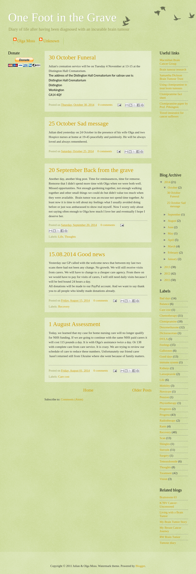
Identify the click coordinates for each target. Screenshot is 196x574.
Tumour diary (168, 542)
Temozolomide (168, 461)
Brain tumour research (173, 69)
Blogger (140, 566)
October (173, 187)
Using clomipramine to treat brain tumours (173, 86)
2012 (167, 273)
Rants (163, 426)
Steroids (164, 449)
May (171, 233)
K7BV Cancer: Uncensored (168, 504)
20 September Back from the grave (91, 170)
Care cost (63, 376)
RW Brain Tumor (170, 537)
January (173, 259)
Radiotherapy (168, 420)
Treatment (166, 473)
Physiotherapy (168, 403)
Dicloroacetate (168, 333)
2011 (167, 280)
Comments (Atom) (72, 399)
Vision (163, 479)
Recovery (64, 306)
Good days (166, 356)
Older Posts (142, 390)
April (171, 239)
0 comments (105, 104)
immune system (169, 362)
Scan (162, 438)
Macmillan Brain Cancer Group (170, 61)
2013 (167, 267)
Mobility (165, 385)
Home (88, 390)
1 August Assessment (74, 324)
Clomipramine (168, 321)
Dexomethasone (169, 327)
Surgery (164, 455)
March (172, 246)
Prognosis (165, 408)
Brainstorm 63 (168, 497)
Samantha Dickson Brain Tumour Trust (171, 77)
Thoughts (70, 236)
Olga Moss (26, 41)
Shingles (165, 444)
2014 (167, 182)
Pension (164, 397)
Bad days (165, 298)
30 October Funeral (72, 57)
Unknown (51, 41)
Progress (165, 414)
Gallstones (166, 350)
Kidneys (165, 368)
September (174, 214)
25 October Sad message (79, 123)
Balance (164, 304)
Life (60, 236)
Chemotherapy (168, 315)
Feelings (165, 344)
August (172, 220)
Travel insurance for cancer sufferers (172, 114)
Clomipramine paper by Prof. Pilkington (174, 105)
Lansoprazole (168, 374)
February (173, 252)
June (171, 227)
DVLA (164, 339)
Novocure (165, 391)
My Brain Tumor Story (173, 521)
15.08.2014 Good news (77, 254)
